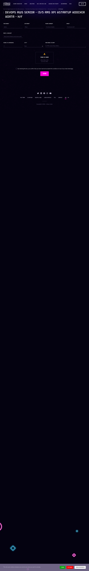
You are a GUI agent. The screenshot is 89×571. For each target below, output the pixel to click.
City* (25, 42)
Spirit (25, 3)
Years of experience (8, 42)
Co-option (29, 97)
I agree (62, 567)
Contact (60, 97)
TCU (55, 97)
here (72, 68)
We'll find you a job (41, 3)
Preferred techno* (50, 42)
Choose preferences (80, 567)
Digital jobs (38, 97)
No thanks (70, 567)
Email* (68, 23)
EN (65, 97)
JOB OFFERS (32, 3)
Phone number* (49, 23)
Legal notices (47, 97)
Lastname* (27, 23)
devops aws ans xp (52, 9)
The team (22, 97)
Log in (82, 4)
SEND (44, 74)
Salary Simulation (17, 3)
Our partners (64, 3)
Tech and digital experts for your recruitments (13, 9)
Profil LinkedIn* (7, 33)
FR (68, 97)
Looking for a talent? (54, 3)
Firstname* (6, 23)
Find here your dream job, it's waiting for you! (36, 9)
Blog (70, 3)
